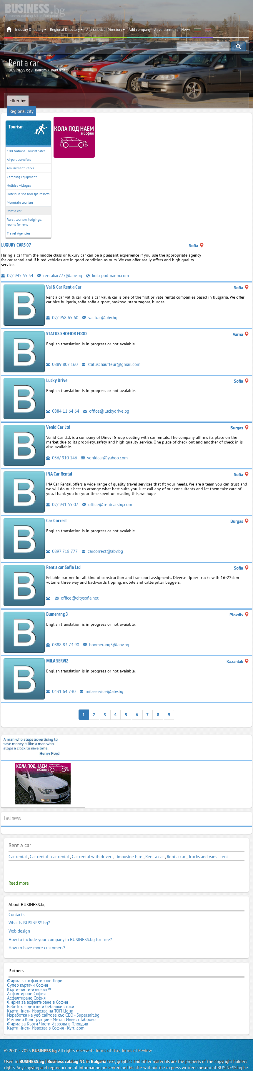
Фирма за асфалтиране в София (37, 991)
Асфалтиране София (26, 983)
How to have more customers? (37, 938)
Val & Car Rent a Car (63, 279)
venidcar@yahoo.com (104, 450)
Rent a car (14, 203)
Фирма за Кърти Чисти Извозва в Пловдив (47, 1011)
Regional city (43, 100)
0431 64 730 (61, 684)
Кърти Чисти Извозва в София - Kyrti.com (45, 1015)
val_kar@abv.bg (99, 310)
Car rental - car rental (49, 848)
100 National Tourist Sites (26, 143)
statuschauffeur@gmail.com (111, 356)
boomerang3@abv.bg (106, 637)
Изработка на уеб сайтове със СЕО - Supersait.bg (53, 1003)
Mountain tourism (20, 195)
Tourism (16, 119)
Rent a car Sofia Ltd (63, 559)
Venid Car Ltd (58, 419)
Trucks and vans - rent (208, 848)
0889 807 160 (62, 356)
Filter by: (17, 100)
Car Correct (56, 513)
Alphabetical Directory (105, 29)
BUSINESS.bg (44, 1037)
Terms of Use (107, 1037)
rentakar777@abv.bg (59, 268)
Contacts (16, 907)
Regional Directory (66, 29)
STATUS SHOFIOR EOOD (66, 326)
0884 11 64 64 (62, 403)
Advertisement (166, 29)
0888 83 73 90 (62, 637)
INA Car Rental (59, 466)
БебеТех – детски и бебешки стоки (40, 995)
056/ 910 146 (61, 450)
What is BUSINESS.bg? (29, 915)
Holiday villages (19, 178)
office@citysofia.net (77, 590)
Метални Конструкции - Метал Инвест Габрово (51, 1007)
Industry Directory (30, 29)
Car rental (18, 848)
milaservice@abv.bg (101, 684)
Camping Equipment (22, 169)
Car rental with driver (91, 848)
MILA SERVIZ (57, 653)
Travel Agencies (18, 225)
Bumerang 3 (57, 606)
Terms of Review (136, 1037)
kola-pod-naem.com (107, 268)
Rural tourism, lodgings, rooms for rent (24, 214)
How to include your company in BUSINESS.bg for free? (60, 930)
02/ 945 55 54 (17, 268)
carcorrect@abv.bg (102, 543)
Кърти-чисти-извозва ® (29, 979)
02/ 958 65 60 (62, 310)
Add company (140, 29)
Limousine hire (128, 848)
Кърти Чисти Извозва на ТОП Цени (40, 999)
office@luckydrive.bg (106, 403)
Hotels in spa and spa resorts (28, 186)
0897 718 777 (62, 543)
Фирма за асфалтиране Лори (34, 971)
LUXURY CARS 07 (16, 237)
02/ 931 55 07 (62, 497)
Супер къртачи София (27, 975)
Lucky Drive (56, 372)
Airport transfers (19, 152)
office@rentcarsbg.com (107, 497)
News (185, 29)
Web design (19, 923)
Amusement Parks (20, 160)
